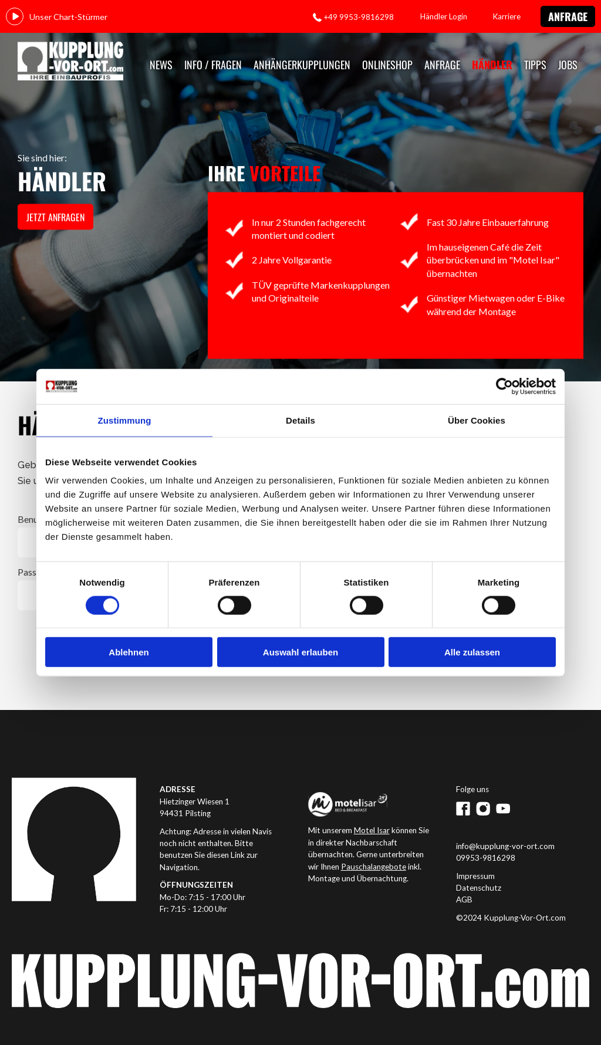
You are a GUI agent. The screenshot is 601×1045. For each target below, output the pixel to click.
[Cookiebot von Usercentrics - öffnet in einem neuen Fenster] (504, 386)
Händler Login (443, 16)
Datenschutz (478, 887)
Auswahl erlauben (300, 652)
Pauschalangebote (373, 866)
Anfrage (568, 16)
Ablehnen (128, 652)
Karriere (507, 16)
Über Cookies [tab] (476, 420)
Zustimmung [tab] (124, 420)
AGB (464, 899)
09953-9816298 (485, 858)
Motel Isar (372, 830)
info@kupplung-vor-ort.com (505, 846)
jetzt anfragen (55, 217)
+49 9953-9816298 (358, 17)
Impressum (475, 876)
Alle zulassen (472, 652)
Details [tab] (300, 420)
